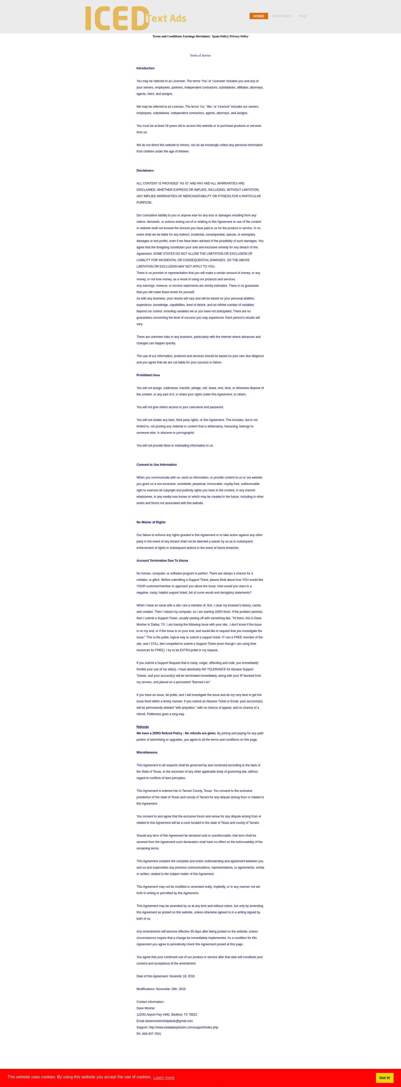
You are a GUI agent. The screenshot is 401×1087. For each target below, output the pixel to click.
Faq (302, 16)
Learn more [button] (163, 1077)
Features (281, 16)
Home (258, 16)
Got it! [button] (384, 1078)
